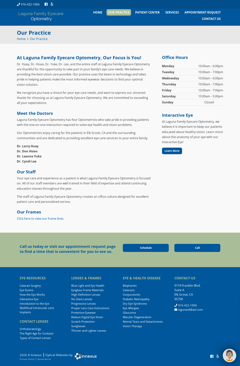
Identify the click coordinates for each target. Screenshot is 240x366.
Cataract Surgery (30, 285)
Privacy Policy (27, 359)
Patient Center (147, 12)
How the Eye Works (32, 294)
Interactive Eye (29, 299)
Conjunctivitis (131, 294)
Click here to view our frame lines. (40, 218)
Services (172, 12)
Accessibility (44, 359)
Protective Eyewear (83, 312)
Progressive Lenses (83, 303)
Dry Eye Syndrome (135, 303)
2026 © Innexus (46, 355)
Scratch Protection (83, 321)
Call (203, 248)
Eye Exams (26, 290)
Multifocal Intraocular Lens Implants (37, 310)
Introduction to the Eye (34, 303)
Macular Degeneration (137, 317)
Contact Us (211, 19)
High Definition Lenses (85, 294)
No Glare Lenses (81, 299)
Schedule (149, 248)
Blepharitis (130, 285)
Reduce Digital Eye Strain (87, 317)
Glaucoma (129, 312)
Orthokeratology (30, 329)
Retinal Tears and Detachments (143, 321)
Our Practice (119, 12)
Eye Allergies (131, 308)
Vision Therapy (132, 326)
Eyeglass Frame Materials (87, 290)
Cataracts (129, 290)
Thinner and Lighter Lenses (88, 330)
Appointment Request (202, 12)
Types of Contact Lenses (35, 338)
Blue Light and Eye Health (87, 285)
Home (97, 12)
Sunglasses (78, 326)
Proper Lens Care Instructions (90, 308)
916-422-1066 (28, 4)
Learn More (172, 151)
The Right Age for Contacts (36, 333)
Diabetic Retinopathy (136, 299)
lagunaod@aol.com (188, 309)
